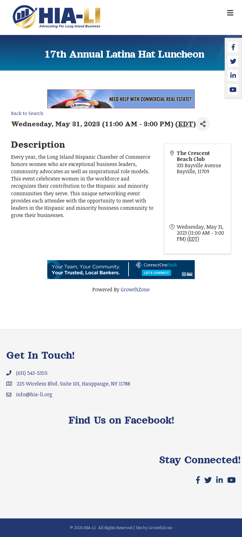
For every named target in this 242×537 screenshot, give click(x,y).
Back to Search (27, 113)
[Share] (203, 124)
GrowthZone (135, 289)
